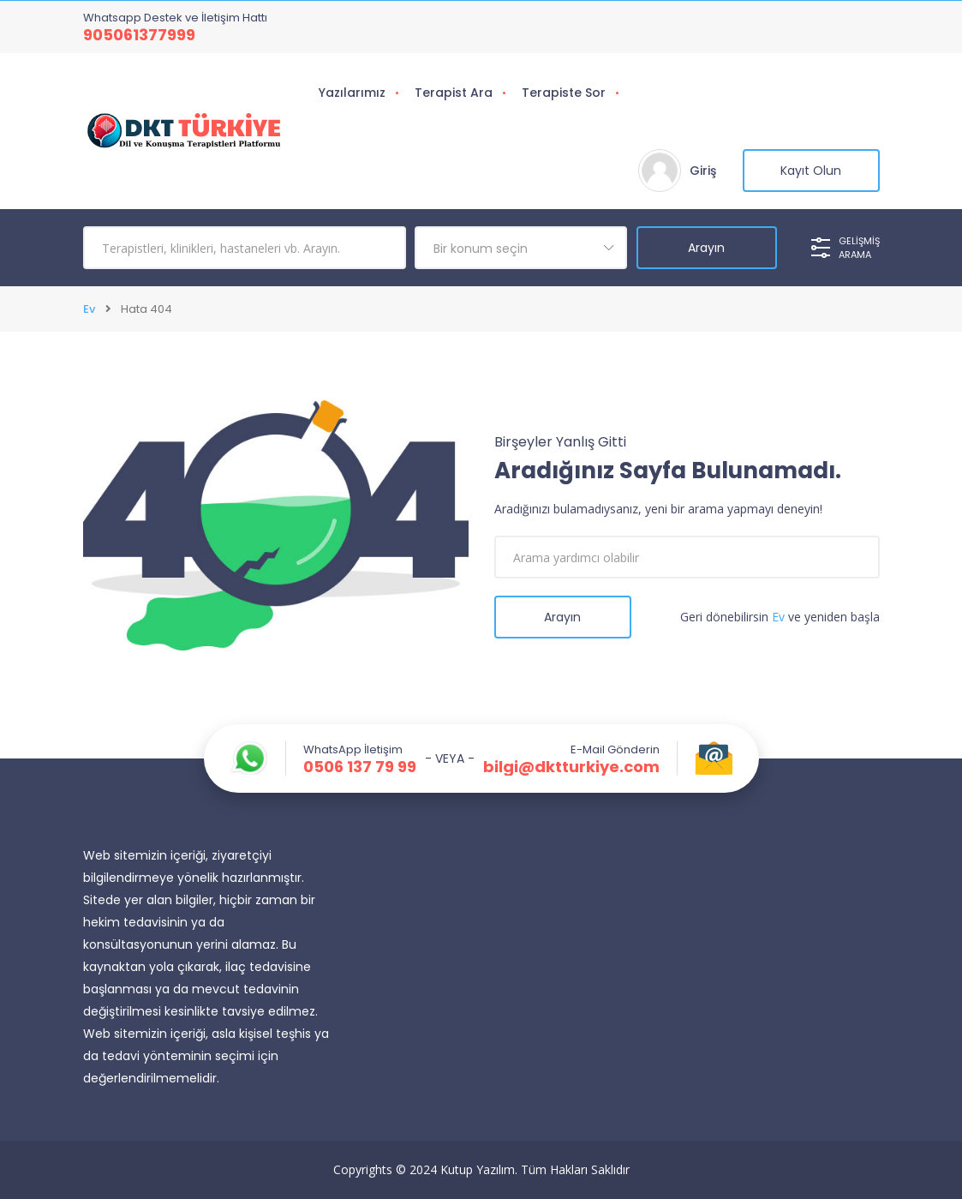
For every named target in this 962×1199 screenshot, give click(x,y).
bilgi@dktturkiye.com (571, 767)
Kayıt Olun (810, 170)
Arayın (562, 617)
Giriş (703, 170)
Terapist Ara (454, 92)
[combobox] (521, 247)
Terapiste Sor (564, 92)
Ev (89, 309)
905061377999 (139, 34)
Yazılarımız (352, 92)
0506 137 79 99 (359, 767)
